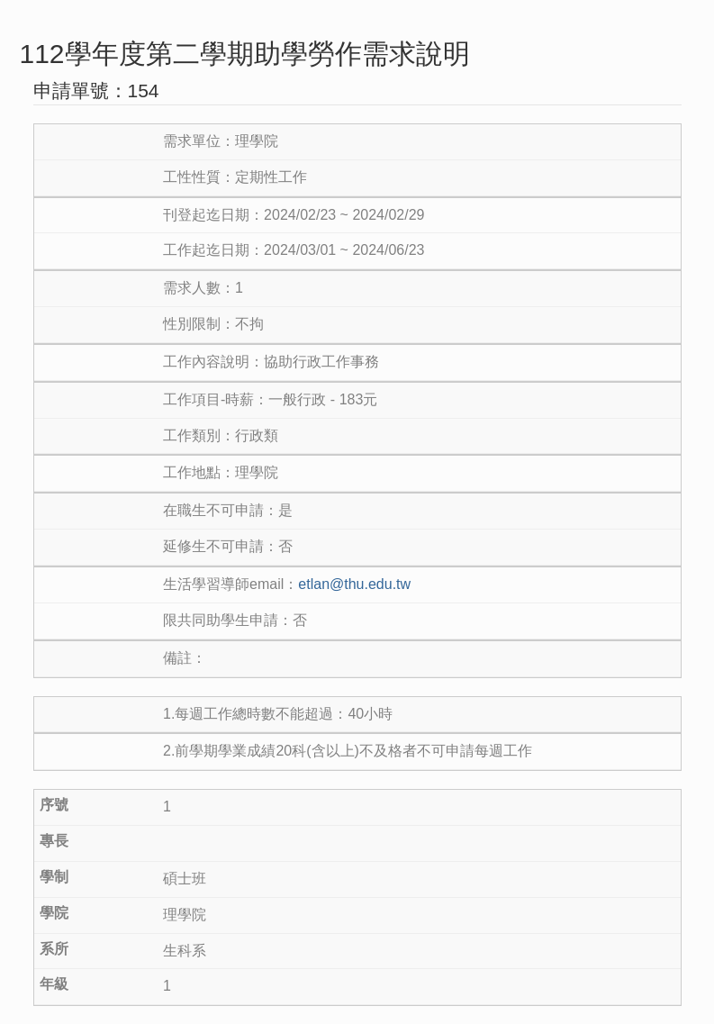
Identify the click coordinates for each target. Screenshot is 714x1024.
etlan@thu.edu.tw (354, 584)
